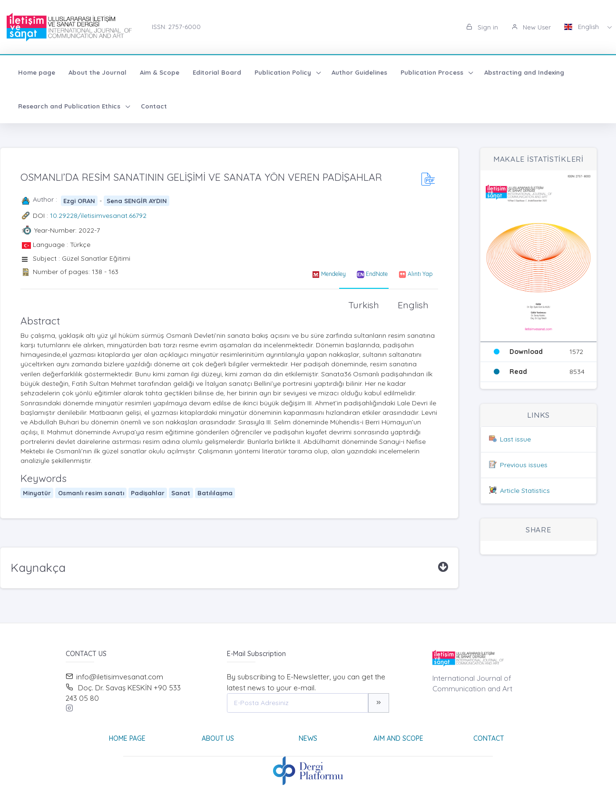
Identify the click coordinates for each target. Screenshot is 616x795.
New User (531, 27)
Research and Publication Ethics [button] (70, 106)
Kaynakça (38, 567)
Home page (36, 72)
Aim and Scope (398, 738)
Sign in (482, 27)
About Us (218, 738)
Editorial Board (217, 72)
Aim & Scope (159, 72)
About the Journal (97, 72)
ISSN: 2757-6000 (176, 26)
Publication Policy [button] (283, 72)
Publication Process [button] (433, 72)
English (582, 26)
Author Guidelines (359, 72)
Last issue (515, 439)
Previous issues (524, 465)
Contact (154, 106)
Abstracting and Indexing (524, 72)
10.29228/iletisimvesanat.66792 (98, 215)
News (308, 738)
